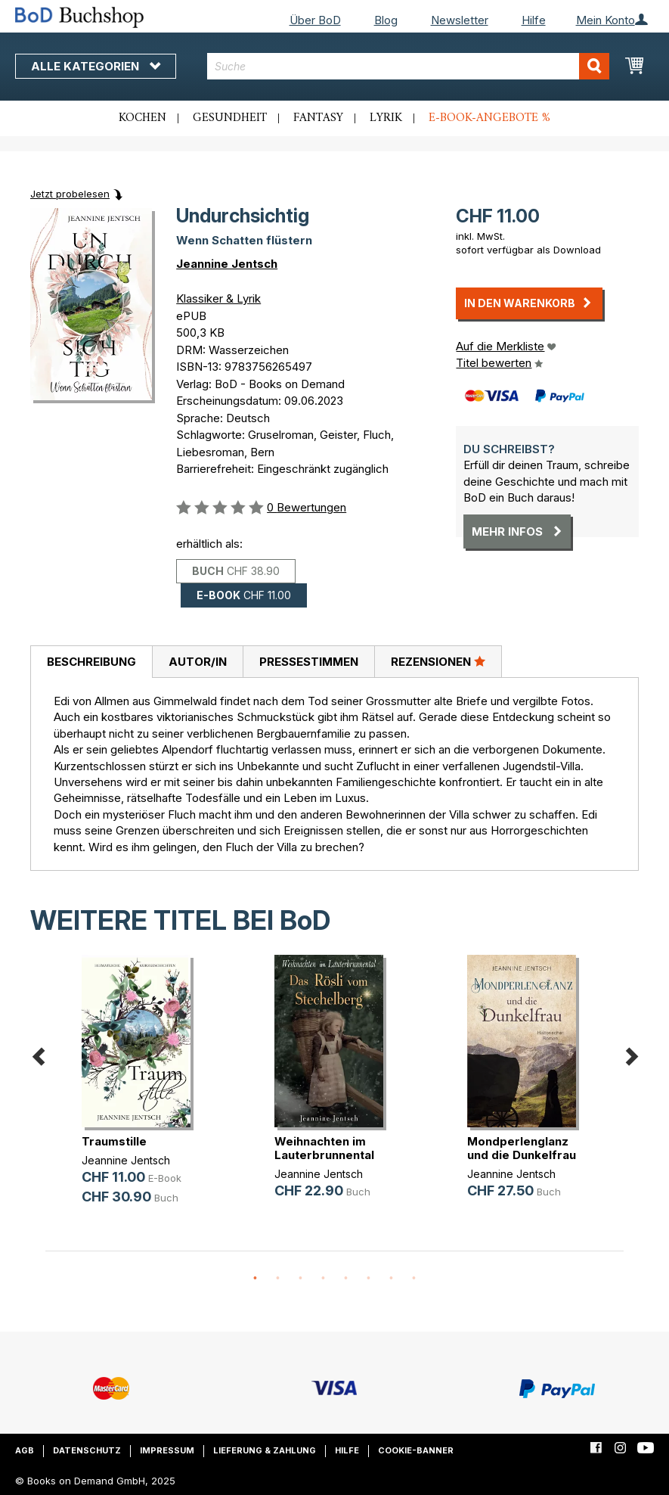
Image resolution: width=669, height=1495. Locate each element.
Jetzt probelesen (70, 194)
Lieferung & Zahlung (264, 1450)
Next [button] (631, 1053)
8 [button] (414, 1278)
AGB (24, 1450)
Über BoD (315, 20)
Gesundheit (230, 118)
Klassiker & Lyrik (218, 298)
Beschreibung (91, 661)
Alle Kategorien (95, 66)
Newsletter (459, 20)
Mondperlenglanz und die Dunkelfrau (521, 1148)
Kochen (142, 118)
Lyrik (386, 118)
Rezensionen (438, 661)
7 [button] (391, 1278)
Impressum (167, 1450)
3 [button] (300, 1278)
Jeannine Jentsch (226, 263)
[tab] (91, 662)
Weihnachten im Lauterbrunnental (324, 1148)
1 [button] (255, 1278)
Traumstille (114, 1141)
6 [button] (368, 1278)
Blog (386, 20)
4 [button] (323, 1278)
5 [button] (346, 1278)
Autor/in (198, 661)
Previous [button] (37, 1053)
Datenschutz (87, 1450)
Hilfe (534, 20)
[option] (141, 1092)
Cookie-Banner (416, 1450)
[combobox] (408, 66)
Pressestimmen (308, 661)
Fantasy (318, 118)
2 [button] (278, 1278)
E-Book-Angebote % (489, 118)
